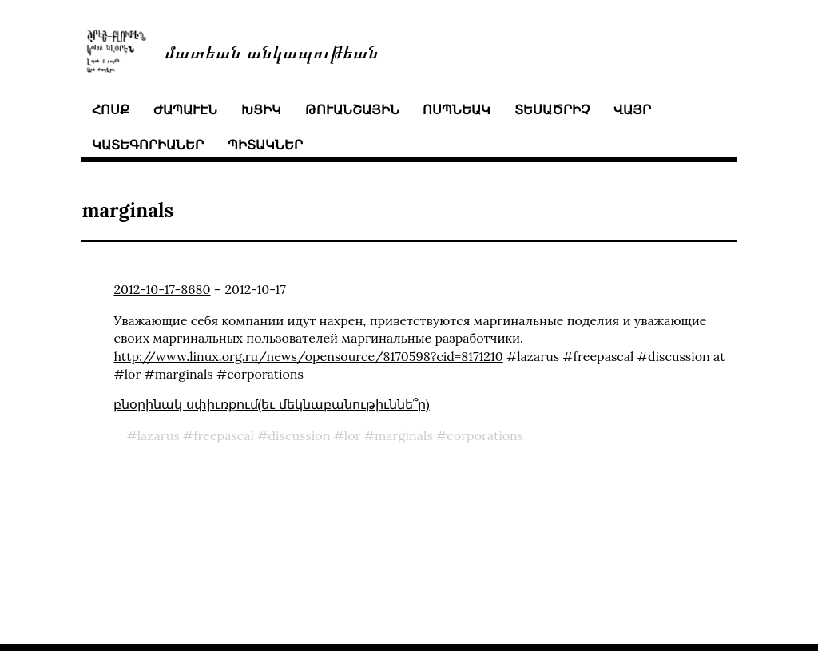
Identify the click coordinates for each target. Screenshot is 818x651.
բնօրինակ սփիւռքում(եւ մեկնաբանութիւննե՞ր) (271, 404)
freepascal (223, 435)
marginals (404, 435)
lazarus (158, 435)
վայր (632, 109)
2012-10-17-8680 (161, 289)
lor (352, 435)
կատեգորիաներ (148, 145)
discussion (299, 435)
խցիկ (261, 109)
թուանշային (352, 109)
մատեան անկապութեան (272, 50)
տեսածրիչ (552, 109)
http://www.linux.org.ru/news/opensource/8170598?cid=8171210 (307, 356)
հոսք (110, 109)
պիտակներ (265, 145)
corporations (485, 435)
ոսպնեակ (456, 109)
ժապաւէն (185, 109)
